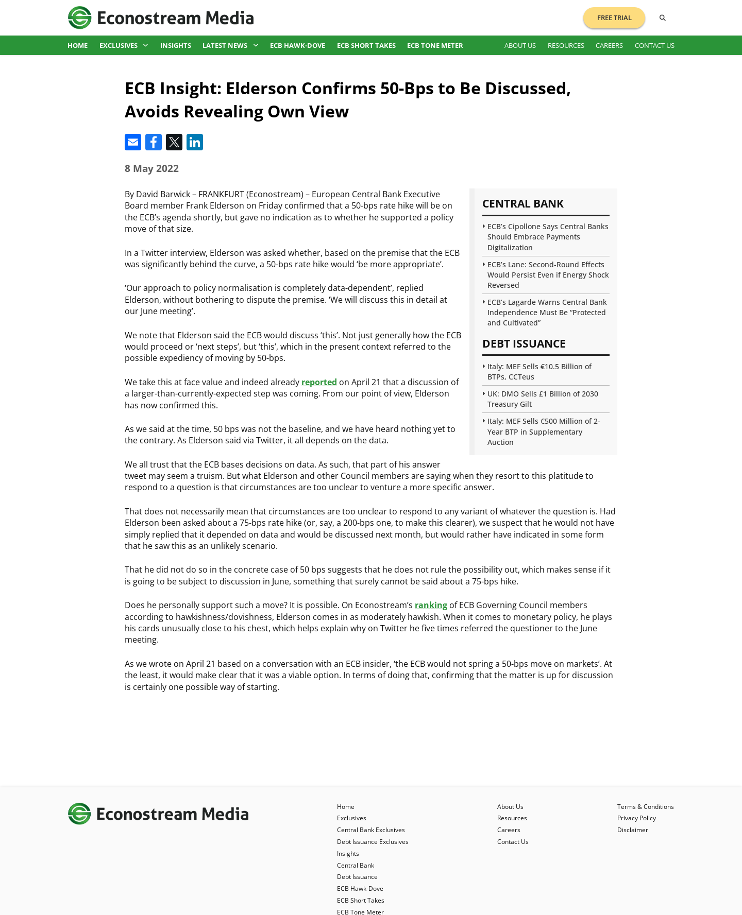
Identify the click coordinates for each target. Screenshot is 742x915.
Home (78, 45)
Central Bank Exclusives (371, 829)
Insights (175, 45)
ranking (431, 605)
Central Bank (355, 865)
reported (319, 382)
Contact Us (654, 45)
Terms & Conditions (645, 806)
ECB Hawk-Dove (297, 45)
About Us (520, 45)
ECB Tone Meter (435, 45)
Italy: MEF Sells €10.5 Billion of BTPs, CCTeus (539, 371)
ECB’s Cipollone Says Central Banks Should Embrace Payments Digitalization (548, 236)
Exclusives (124, 45)
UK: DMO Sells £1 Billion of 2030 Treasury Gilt (542, 399)
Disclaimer (632, 829)
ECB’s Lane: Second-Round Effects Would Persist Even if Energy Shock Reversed (548, 275)
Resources (566, 45)
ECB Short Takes (366, 45)
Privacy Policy (636, 818)
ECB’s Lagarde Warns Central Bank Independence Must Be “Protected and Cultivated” (547, 312)
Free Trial (614, 17)
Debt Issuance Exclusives (373, 841)
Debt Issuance (357, 876)
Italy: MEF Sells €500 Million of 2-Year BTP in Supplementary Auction (543, 431)
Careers (609, 45)
